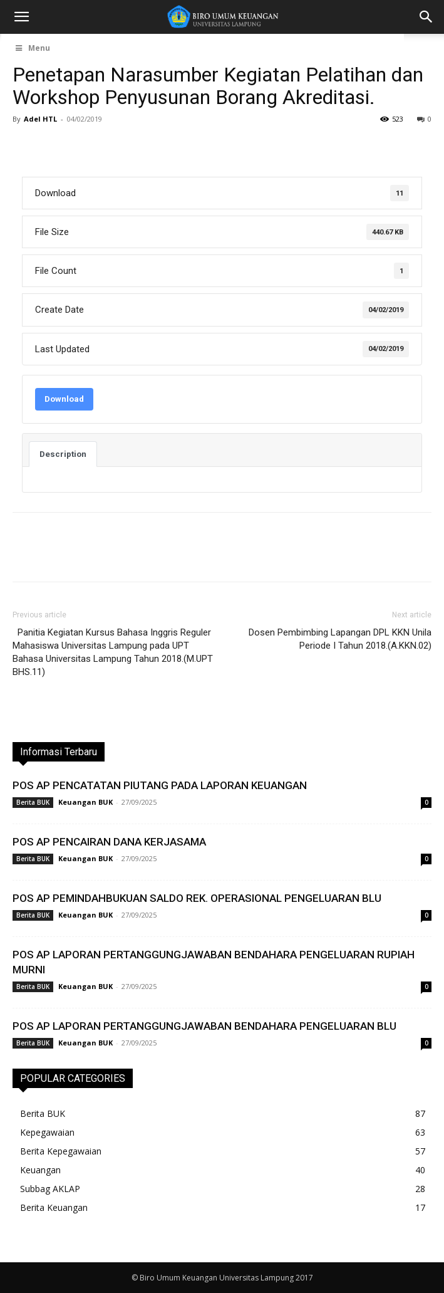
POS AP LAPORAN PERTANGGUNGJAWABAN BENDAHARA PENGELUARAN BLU (204, 1026)
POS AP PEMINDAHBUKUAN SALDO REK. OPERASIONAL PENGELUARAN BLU (197, 898)
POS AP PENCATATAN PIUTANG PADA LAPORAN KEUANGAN (160, 785)
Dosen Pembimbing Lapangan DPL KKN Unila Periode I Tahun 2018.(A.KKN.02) (340, 639)
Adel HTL (40, 118)
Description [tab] (62, 454)
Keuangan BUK (85, 802)
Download (64, 399)
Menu (32, 48)
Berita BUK (32, 802)
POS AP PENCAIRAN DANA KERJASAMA (109, 841)
